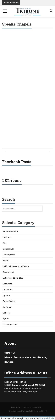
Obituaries (7, 289)
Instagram (36, 407)
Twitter (26, 407)
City (5, 243)
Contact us (9, 353)
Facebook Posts (16, 161)
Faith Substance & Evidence (16, 266)
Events (6, 260)
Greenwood (8, 272)
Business (7, 237)
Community (8, 248)
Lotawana (7, 283)
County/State (9, 254)
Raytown (7, 307)
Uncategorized (10, 324)
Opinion (6, 295)
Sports (6, 318)
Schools (6, 312)
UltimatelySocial (46, 418)
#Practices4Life (10, 231)
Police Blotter (9, 301)
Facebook (15, 407)
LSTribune (12, 180)
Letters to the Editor (13, 278)
